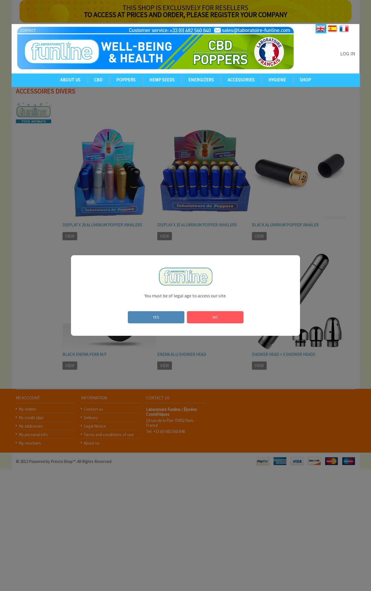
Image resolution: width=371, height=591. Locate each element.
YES (156, 317)
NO (215, 317)
